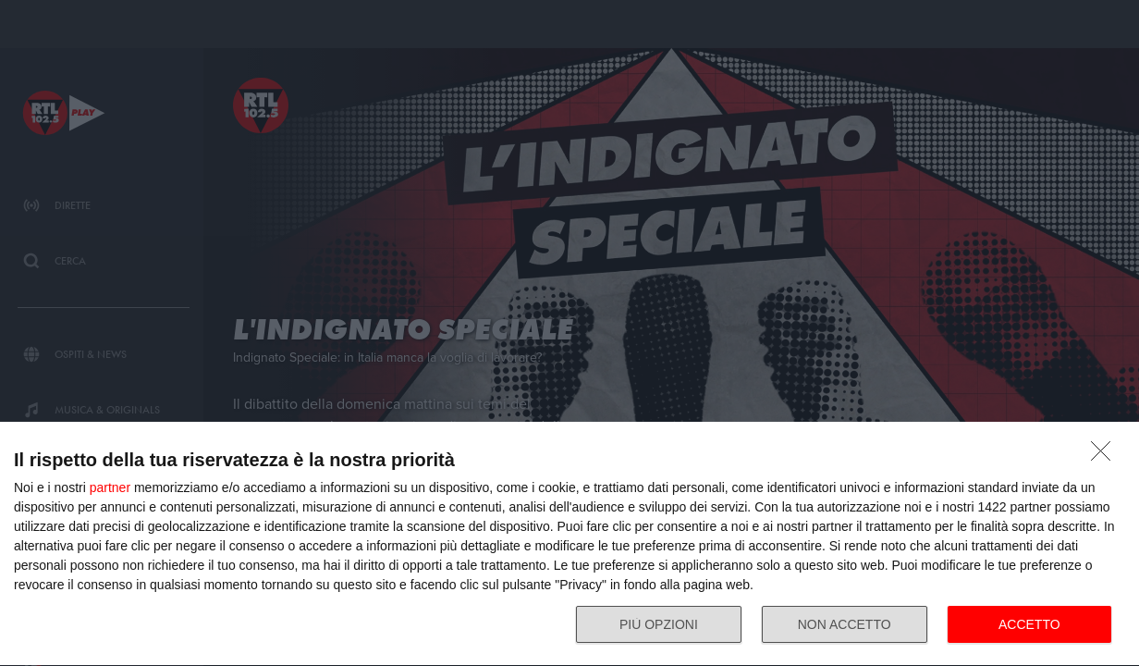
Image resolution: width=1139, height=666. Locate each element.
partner (110, 487)
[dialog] (569, 544)
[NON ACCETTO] (1106, 456)
